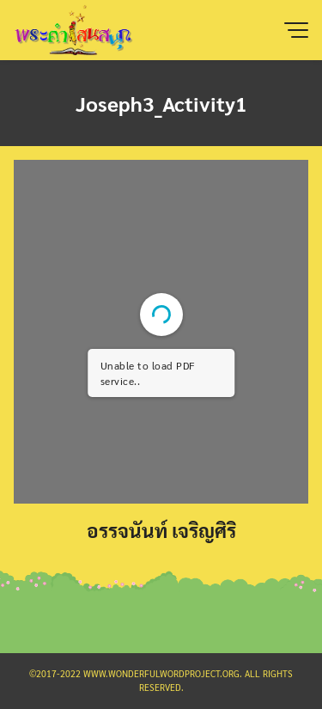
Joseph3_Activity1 (161, 103)
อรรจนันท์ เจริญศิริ (161, 529)
